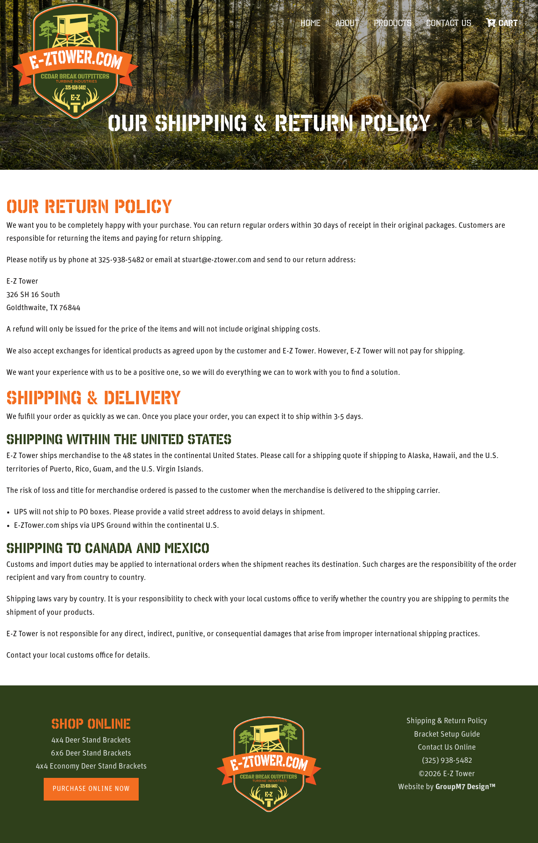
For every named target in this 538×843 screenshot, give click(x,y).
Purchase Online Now (91, 789)
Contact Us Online (447, 748)
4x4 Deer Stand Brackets (91, 741)
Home (311, 23)
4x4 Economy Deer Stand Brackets (91, 767)
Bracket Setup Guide (447, 735)
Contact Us (448, 23)
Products (392, 23)
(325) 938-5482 (447, 761)
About (347, 23)
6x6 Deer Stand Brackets (91, 754)
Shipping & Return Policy (446, 721)
